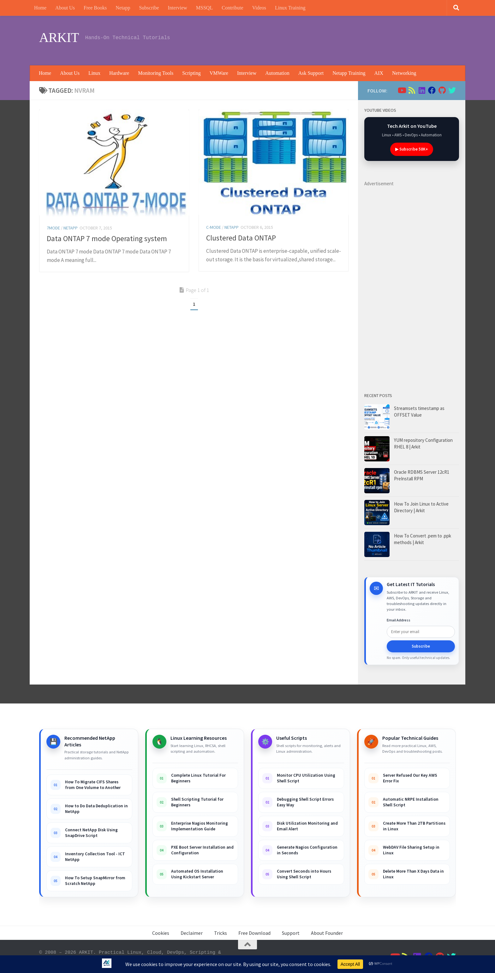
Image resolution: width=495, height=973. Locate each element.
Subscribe (149, 7)
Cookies (160, 933)
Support (291, 933)
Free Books (95, 7)
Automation (277, 73)
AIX (378, 73)
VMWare (219, 73)
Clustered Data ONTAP (241, 237)
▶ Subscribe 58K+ (411, 149)
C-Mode (213, 227)
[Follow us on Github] (442, 90)
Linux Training (290, 7)
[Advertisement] (341, 39)
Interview (177, 7)
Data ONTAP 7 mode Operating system (107, 238)
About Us (65, 7)
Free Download (254, 933)
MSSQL (204, 7)
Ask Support (311, 73)
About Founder (327, 933)
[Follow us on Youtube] (401, 90)
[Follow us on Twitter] (452, 90)
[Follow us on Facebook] (432, 90)
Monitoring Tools (155, 73)
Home (40, 7)
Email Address (398, 620)
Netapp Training (348, 73)
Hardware (119, 73)
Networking (404, 73)
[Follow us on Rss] (411, 90)
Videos (259, 7)
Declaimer (192, 933)
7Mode (53, 228)
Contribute (232, 7)
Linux (94, 73)
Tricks (220, 933)
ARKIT (59, 37)
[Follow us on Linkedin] (422, 90)
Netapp (123, 7)
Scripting (191, 73)
